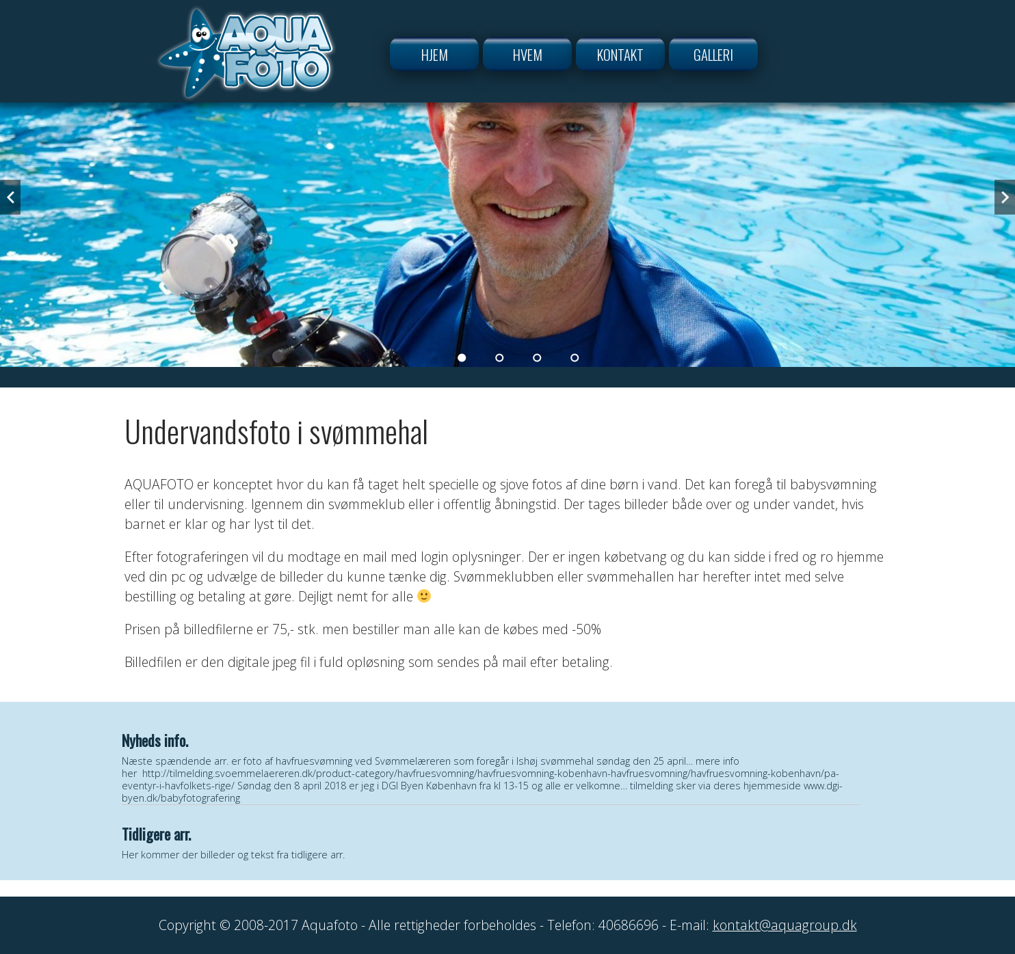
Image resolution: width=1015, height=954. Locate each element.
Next (1004, 197)
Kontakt (620, 54)
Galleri (713, 54)
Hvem (527, 54)
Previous (10, 197)
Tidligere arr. (156, 834)
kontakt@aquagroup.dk (785, 925)
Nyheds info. (155, 740)
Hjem (434, 54)
